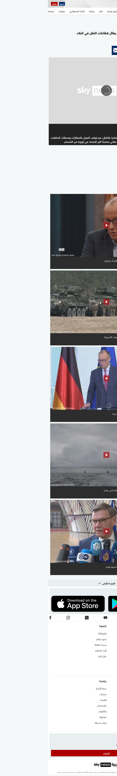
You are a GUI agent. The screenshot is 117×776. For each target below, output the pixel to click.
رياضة (112, 711)
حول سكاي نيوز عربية (105, 639)
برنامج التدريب (108, 644)
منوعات (111, 728)
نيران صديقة (52, 722)
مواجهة (55, 717)
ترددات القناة (52, 644)
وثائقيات (54, 711)
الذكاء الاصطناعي (107, 717)
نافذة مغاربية (109, 694)
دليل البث (54, 656)
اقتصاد (112, 722)
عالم (113, 705)
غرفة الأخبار (53, 688)
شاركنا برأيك (109, 673)
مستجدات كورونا (107, 699)
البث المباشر (52, 650)
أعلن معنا (111, 667)
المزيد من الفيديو (100, 189)
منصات (54, 694)
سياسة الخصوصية (106, 656)
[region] (58, 21)
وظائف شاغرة (108, 662)
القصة (55, 699)
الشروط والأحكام (107, 650)
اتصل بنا (111, 633)
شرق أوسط (110, 688)
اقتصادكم (53, 705)
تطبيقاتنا (54, 633)
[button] (110, 50)
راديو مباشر (53, 639)
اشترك (58, 753)
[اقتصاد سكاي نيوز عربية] (22, 4)
